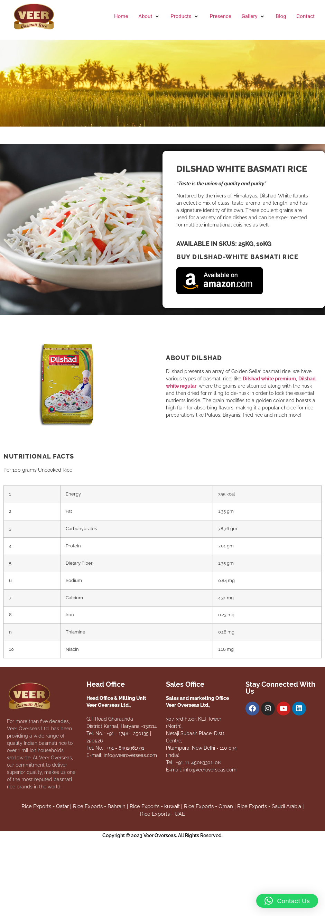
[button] (149, 16)
